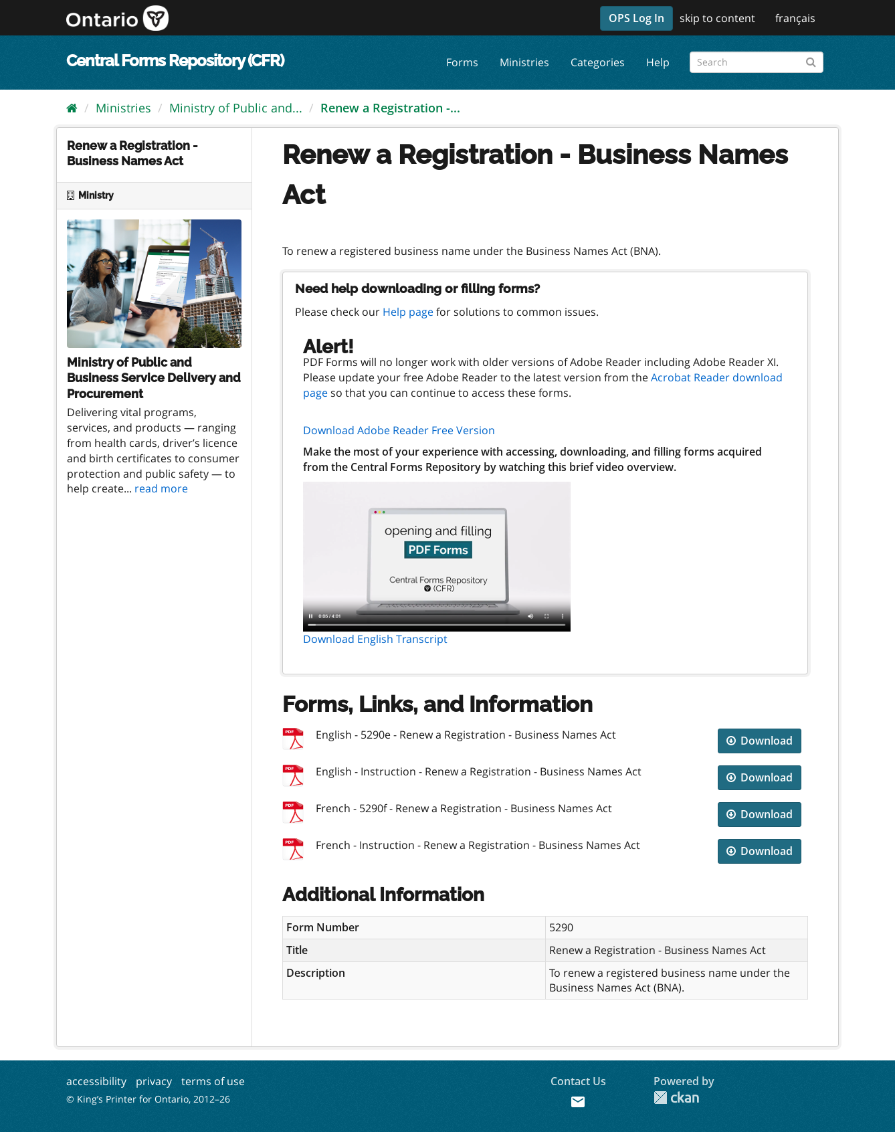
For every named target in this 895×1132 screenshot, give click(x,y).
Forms (462, 62)
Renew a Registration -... (390, 108)
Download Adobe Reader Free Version (399, 430)
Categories (598, 62)
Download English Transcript (375, 639)
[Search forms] (756, 62)
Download (759, 740)
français (795, 18)
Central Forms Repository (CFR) (175, 60)
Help (658, 62)
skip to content (717, 18)
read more (161, 488)
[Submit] (811, 60)
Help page (408, 311)
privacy (154, 1081)
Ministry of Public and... (235, 108)
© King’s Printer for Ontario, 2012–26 (148, 1099)
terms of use (213, 1081)
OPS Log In (636, 18)
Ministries (524, 62)
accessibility (96, 1081)
